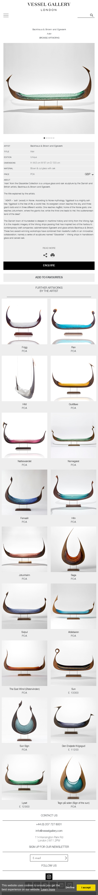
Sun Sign (24, 746)
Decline (70, 887)
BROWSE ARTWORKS (49, 38)
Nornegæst (73, 461)
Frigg (24, 347)
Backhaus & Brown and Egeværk (49, 30)
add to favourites (49, 277)
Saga (73, 575)
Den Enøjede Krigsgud (73, 746)
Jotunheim (24, 575)
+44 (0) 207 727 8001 (49, 824)
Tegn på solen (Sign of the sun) (73, 803)
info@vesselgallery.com (49, 831)
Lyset (24, 803)
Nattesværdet (24, 461)
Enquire (49, 265)
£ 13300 (73, 693)
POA (24, 351)
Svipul (25, 632)
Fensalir (24, 518)
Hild (25, 404)
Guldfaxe (73, 404)
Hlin (74, 518)
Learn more (48, 889)
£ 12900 (24, 807)
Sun (74, 689)
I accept (86, 887)
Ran (73, 347)
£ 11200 (73, 750)
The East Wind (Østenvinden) (25, 689)
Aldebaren (73, 632)
